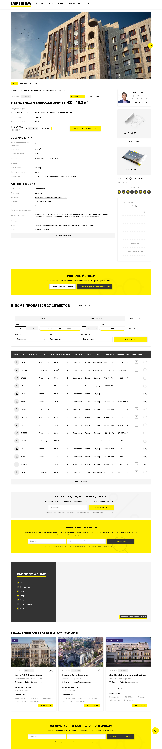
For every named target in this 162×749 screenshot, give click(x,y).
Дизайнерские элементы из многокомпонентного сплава (76, 217)
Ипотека (89, 4)
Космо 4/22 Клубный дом (28, 675)
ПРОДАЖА (24, 90)
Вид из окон (85, 334)
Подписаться (101, 507)
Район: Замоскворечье (34, 682)
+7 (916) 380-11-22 (141, 96)
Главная (14, 90)
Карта (18, 682)
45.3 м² (38, 149)
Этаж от (133, 318)
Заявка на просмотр (83, 306)
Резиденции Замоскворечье (42, 90)
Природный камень (100, 214)
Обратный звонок (140, 102)
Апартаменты (40, 144)
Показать (130, 339)
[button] (150, 45)
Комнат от (132, 328)
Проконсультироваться (120, 737)
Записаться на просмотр (85, 129)
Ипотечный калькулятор (62, 287)
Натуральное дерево (43, 217)
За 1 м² (32, 328)
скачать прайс (94, 96)
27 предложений (77, 96)
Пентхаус (41, 318)
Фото (14, 83)
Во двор (38, 168)
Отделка (18, 334)
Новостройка (40, 189)
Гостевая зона (47, 214)
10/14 (37, 154)
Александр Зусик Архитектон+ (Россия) (51, 197)
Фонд (50, 334)
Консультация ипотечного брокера (95, 287)
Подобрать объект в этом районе (133, 617)
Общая (20, 328)
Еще (81, 481)
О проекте (39, 4)
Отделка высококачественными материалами (72, 214)
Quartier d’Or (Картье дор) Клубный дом (130, 675)
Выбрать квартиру (56, 4)
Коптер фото (35, 83)
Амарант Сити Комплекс (75, 675)
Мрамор (38, 214)
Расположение (74, 4)
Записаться (121, 541)
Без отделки (40, 158)
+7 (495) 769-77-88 (141, 98)
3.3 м (37, 172)
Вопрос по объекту (141, 178)
